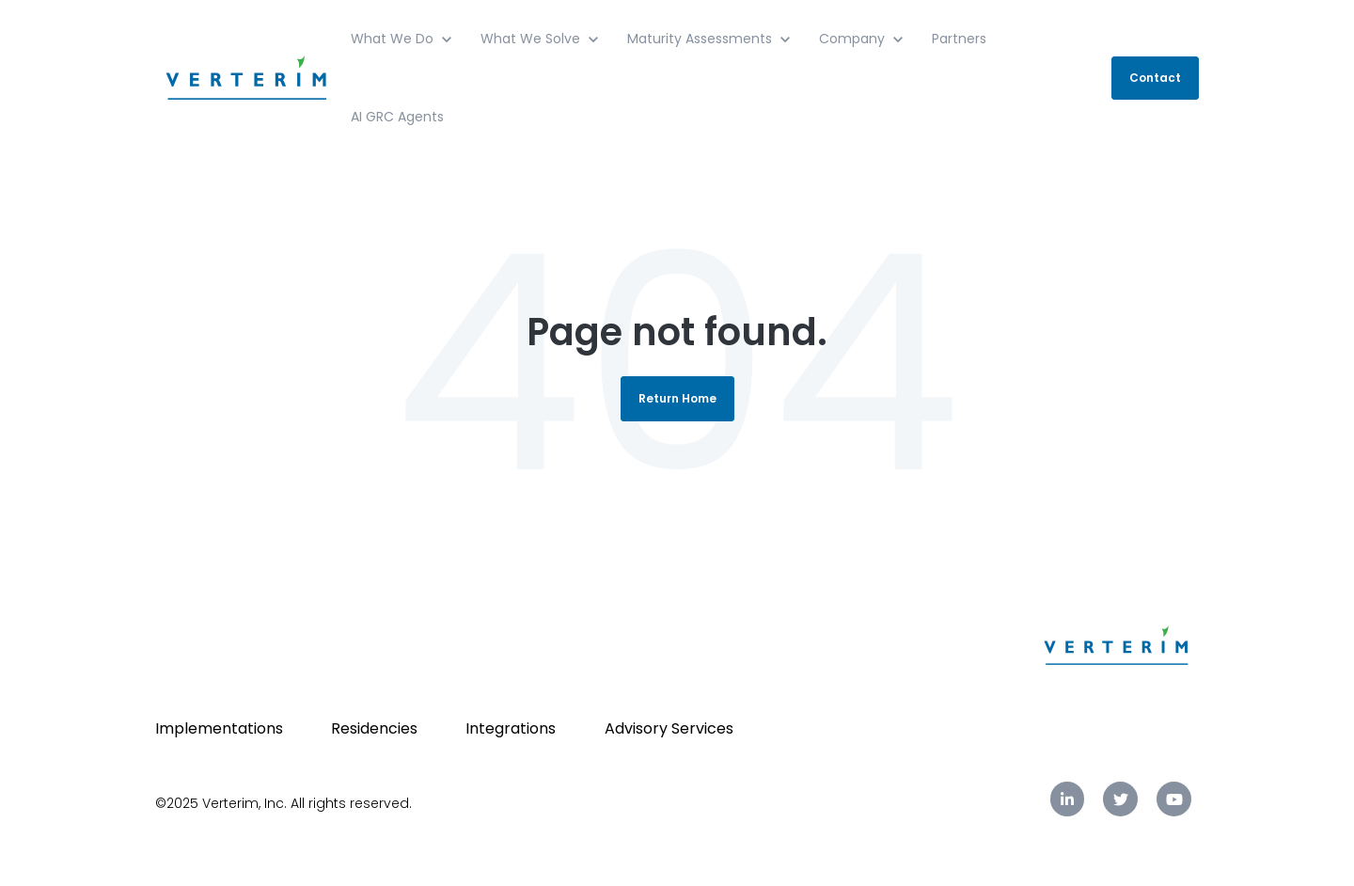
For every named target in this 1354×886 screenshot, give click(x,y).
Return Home (677, 398)
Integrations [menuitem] (510, 728)
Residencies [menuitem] (374, 728)
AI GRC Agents (397, 116)
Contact (1155, 78)
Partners (959, 38)
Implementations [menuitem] (219, 728)
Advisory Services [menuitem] (669, 728)
